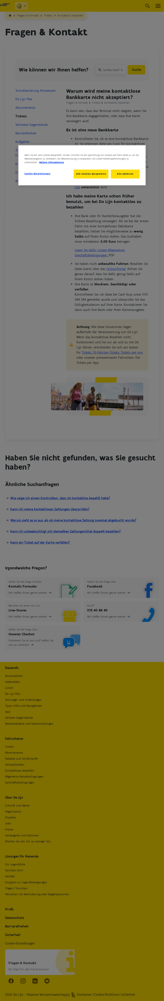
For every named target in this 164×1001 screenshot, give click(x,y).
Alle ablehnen (125, 173)
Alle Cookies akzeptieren (90, 173)
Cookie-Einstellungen (37, 173)
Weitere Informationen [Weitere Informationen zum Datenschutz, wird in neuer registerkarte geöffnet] (51, 162)
